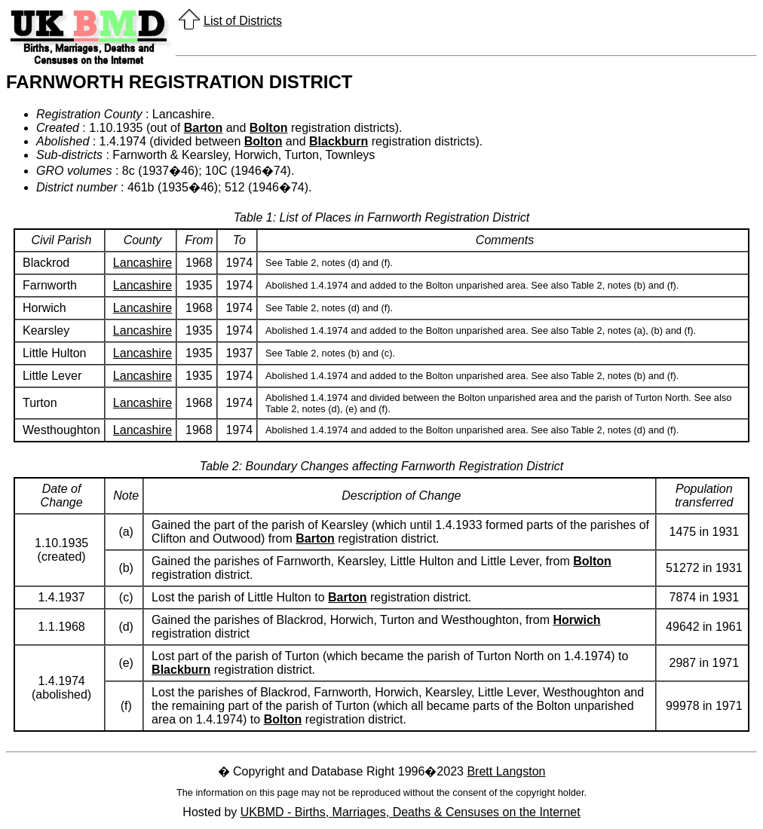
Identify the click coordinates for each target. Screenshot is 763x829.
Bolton (269, 127)
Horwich (577, 619)
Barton (203, 127)
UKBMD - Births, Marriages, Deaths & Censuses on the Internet (411, 812)
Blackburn (338, 141)
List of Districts (243, 20)
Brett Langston (506, 771)
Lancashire (142, 262)
